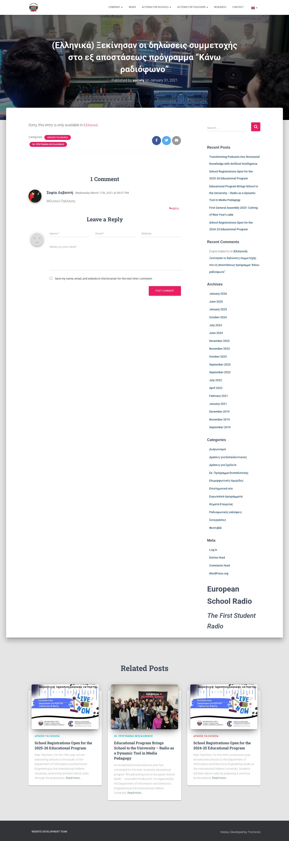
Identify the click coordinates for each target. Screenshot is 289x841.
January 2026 (218, 293)
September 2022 (220, 372)
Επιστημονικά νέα (221, 488)
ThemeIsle (254, 832)
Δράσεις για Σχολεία (57, 137)
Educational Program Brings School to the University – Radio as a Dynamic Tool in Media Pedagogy (233, 192)
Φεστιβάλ (215, 527)
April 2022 (215, 388)
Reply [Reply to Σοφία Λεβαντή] (174, 208)
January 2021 (218, 403)
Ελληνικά (91, 125)
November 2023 (219, 348)
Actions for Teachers (192, 7)
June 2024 (216, 333)
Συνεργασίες (217, 520)
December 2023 (219, 341)
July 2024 (215, 325)
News (132, 7)
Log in (213, 549)
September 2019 (220, 427)
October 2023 (218, 356)
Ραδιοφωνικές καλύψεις (225, 512)
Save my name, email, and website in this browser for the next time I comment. (104, 278)
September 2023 (220, 364)
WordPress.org (218, 573)
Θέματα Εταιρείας (221, 504)
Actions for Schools (156, 7)
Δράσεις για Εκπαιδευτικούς (228, 457)
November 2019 (219, 419)
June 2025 (216, 301)
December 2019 (219, 411)
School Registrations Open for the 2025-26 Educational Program (63, 745)
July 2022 (215, 380)
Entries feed (217, 557)
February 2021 (218, 395)
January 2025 (218, 309)
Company (115, 7)
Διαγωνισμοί (217, 449)
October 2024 (218, 317)
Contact (238, 7)
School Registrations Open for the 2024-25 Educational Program (222, 745)
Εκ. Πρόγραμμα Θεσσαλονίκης (48, 144)
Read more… (73, 778)
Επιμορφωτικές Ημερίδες (226, 480)
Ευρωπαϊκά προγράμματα (226, 496)
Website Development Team (49, 831)
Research (220, 7)
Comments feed (219, 565)
